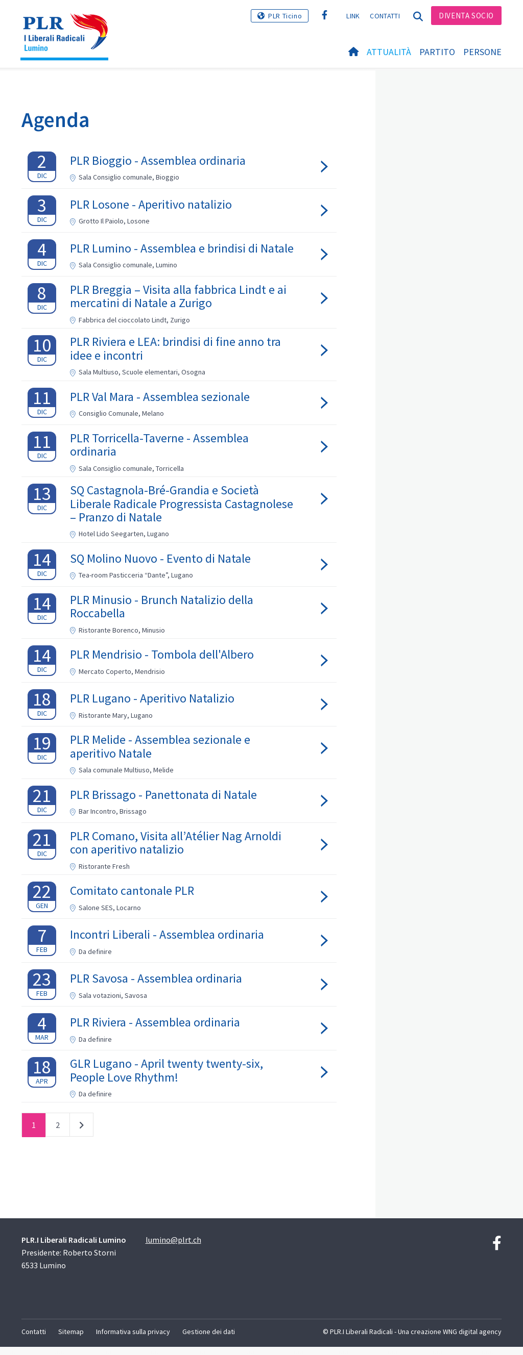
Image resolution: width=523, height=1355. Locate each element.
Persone (482, 52)
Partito (437, 52)
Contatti (384, 15)
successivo (81, 1135)
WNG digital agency (472, 1340)
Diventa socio (466, 15)
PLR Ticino (285, 15)
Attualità (389, 52)
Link (353, 15)
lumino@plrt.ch (173, 1248)
